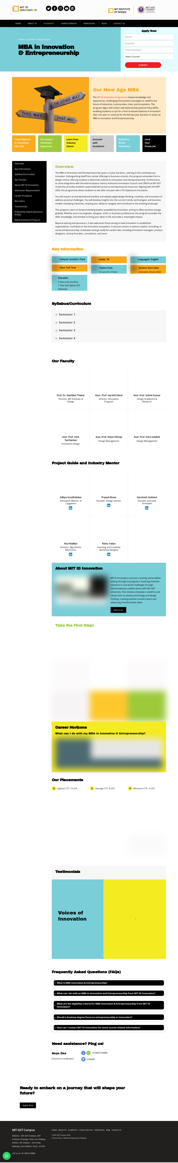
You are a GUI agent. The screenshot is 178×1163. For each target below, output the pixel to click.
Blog (104, 23)
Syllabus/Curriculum (25, 173)
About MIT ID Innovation (27, 184)
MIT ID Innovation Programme (112, 96)
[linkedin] (72, 8)
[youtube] (66, 8)
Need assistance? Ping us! (27, 219)
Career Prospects (23, 195)
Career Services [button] (69, 23)
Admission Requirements (27, 190)
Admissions (89, 23)
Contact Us (119, 23)
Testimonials (21, 206)
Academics (49, 23)
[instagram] (60, 8)
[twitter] (48, 8)
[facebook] (54, 8)
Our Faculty (20, 179)
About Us (32, 23)
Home (18, 23)
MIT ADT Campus (59, 1134)
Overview (19, 163)
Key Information (23, 168)
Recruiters (20, 200)
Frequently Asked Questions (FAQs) (29, 213)
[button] (7, 1156)
